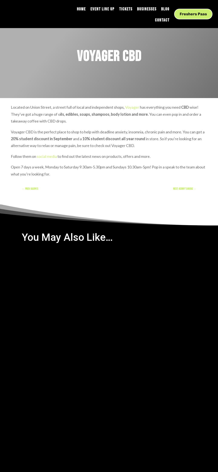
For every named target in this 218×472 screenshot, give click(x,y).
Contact (162, 21)
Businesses (146, 10)
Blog (165, 10)
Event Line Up (102, 10)
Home (81, 10)
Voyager (132, 107)
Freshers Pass (193, 14)
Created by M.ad (92, 398)
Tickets (125, 10)
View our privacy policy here (175, 410)
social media (47, 156)
